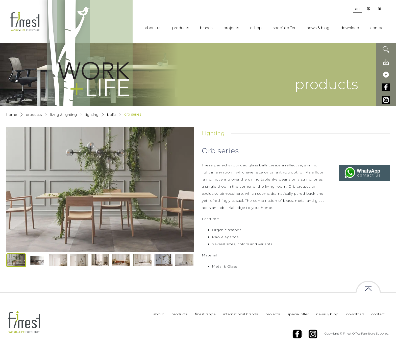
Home (11, 114)
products (180, 27)
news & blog (318, 27)
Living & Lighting (63, 114)
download (349, 27)
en (357, 8)
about (158, 314)
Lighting (91, 114)
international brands (240, 314)
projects (231, 27)
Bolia (111, 114)
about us (153, 27)
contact (377, 27)
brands (206, 27)
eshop (256, 27)
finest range (205, 314)
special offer (284, 27)
